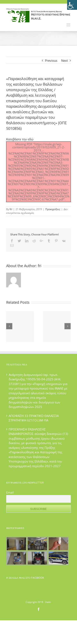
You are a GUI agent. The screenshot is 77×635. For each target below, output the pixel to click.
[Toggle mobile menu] (69, 25)
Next (64, 60)
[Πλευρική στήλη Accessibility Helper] (72, 5)
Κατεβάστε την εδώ (19, 139)
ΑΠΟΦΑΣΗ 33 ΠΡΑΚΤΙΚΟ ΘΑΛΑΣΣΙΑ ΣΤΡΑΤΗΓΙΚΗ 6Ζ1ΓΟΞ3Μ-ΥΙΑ (34, 418)
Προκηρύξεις (52, 209)
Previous (51, 60)
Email (10, 492)
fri (11, 209)
